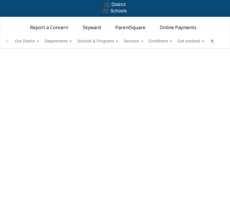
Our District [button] (39, 41)
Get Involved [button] (26, 55)
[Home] (16, 41)
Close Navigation (77, 57)
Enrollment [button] (185, 41)
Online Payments (178, 27)
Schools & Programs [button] (116, 41)
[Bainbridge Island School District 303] (115, 20)
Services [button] (155, 41)
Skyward (92, 27)
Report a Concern (49, 27)
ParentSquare (130, 27)
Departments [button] (73, 41)
